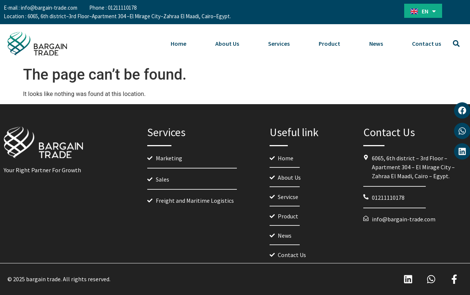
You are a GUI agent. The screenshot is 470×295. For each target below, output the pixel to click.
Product (329, 43)
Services (279, 43)
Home (178, 43)
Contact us (426, 43)
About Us (227, 43)
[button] (456, 44)
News (376, 43)
